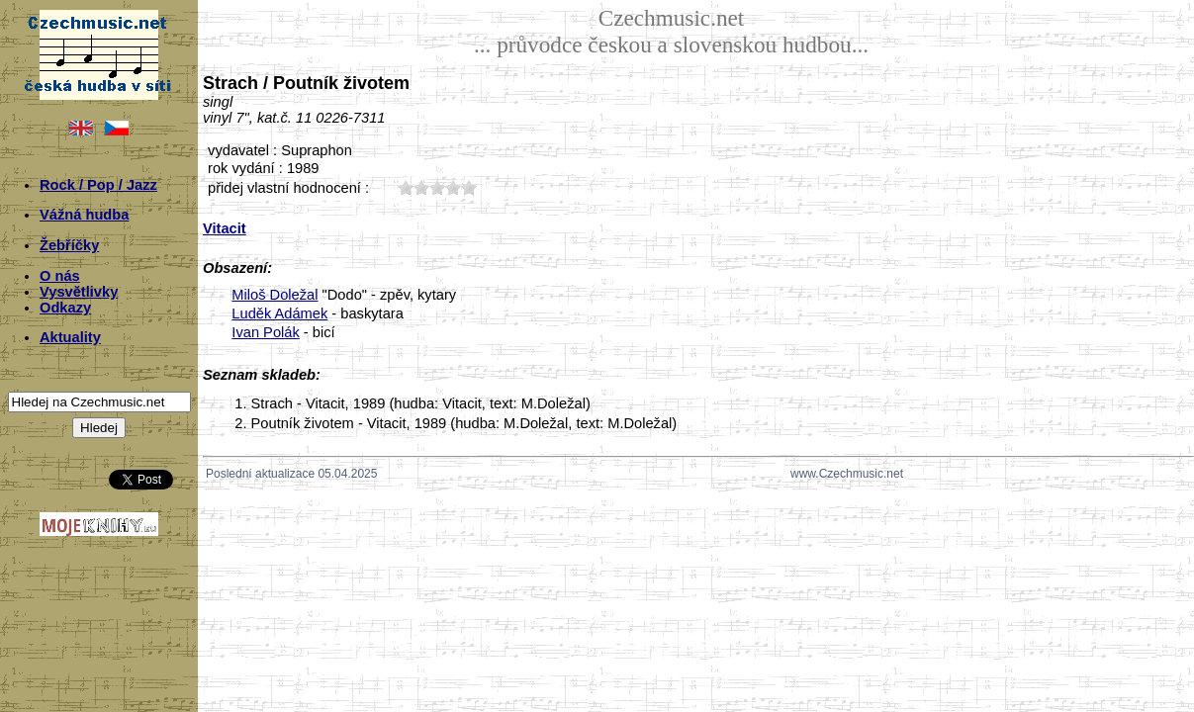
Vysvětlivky (79, 292)
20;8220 (421, 187)
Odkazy (65, 307)
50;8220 (469, 187)
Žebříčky (69, 245)
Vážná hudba (84, 214)
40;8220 (453, 187)
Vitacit (224, 228)
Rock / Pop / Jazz (98, 185)
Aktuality (70, 337)
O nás (60, 276)
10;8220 (405, 187)
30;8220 (437, 187)
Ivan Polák (265, 332)
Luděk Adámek (279, 313)
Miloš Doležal (274, 295)
